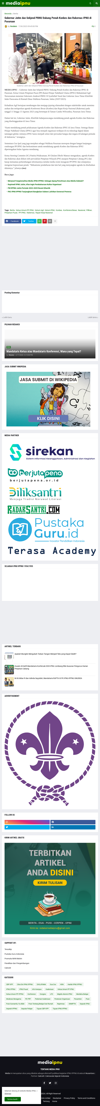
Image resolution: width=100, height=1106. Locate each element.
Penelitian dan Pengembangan (17, 963)
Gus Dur (53, 984)
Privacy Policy (69, 1098)
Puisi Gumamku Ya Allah (15, 1004)
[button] (3, 3)
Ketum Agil (39, 210)
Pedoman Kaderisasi (42, 999)
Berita (15, 14)
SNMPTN (72, 1004)
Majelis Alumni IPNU (64, 994)
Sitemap (8, 1094)
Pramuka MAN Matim (13, 959)
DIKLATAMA (41, 984)
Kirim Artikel (45, 1098)
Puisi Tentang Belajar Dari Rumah (41, 1004)
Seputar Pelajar (26, 1009)
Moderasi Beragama (13, 999)
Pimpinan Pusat (11, 213)
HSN (62, 984)
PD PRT (28, 999)
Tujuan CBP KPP (43, 1009)
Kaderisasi (50, 989)
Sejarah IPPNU (11, 1009)
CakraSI (8, 968)
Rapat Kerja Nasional (44, 213)
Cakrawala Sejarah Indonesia (57, 1076)
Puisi (87, 999)
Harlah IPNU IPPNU (75, 984)
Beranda (8, 14)
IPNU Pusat (23, 989)
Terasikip (8, 949)
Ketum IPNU (50, 210)
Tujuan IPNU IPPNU (60, 1009)
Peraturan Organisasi (62, 999)
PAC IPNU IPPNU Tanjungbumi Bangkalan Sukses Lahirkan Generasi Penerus (39, 192)
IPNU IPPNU (10, 989)
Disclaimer (57, 1098)
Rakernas (30, 213)
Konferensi (32, 994)
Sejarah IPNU (85, 1004)
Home (54, 1101)
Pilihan (89, 210)
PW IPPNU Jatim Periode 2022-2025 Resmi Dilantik (29, 188)
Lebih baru (7, 317)
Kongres (43, 994)
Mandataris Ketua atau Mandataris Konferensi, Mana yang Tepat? (44, 351)
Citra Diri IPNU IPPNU (25, 984)
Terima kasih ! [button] (12, 1099)
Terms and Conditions (86, 1098)
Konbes (59, 210)
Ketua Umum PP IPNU (25, 210)
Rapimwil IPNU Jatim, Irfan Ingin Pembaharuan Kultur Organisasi (34, 184)
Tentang (46, 1101)
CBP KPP (9, 984)
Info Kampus (37, 989)
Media (7, 1073)
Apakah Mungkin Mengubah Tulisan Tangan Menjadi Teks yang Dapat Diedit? (45, 654)
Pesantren (78, 999)
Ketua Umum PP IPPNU (14, 994)
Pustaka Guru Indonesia (14, 954)
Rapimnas (61, 1004)
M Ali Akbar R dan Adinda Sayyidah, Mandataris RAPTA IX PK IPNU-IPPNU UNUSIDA (48, 678)
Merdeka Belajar (82, 994)
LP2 (51, 994)
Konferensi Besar (70, 210)
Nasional (81, 210)
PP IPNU (22, 213)
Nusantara (90, 1073)
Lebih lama (92, 317)
